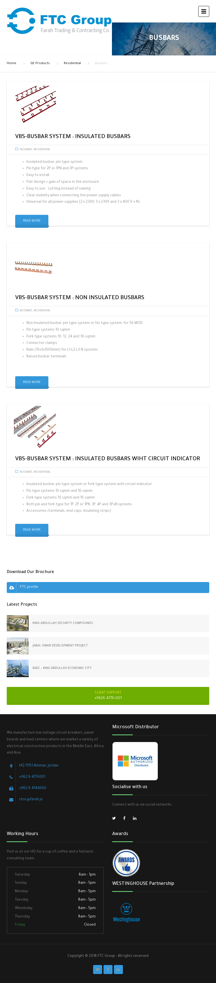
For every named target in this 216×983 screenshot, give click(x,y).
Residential (72, 64)
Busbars (26, 149)
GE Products (40, 64)
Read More (31, 221)
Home (11, 64)
